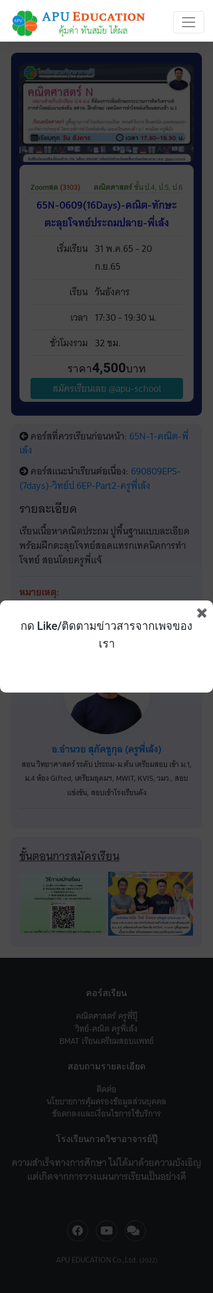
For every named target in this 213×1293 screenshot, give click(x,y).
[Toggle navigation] (188, 22)
